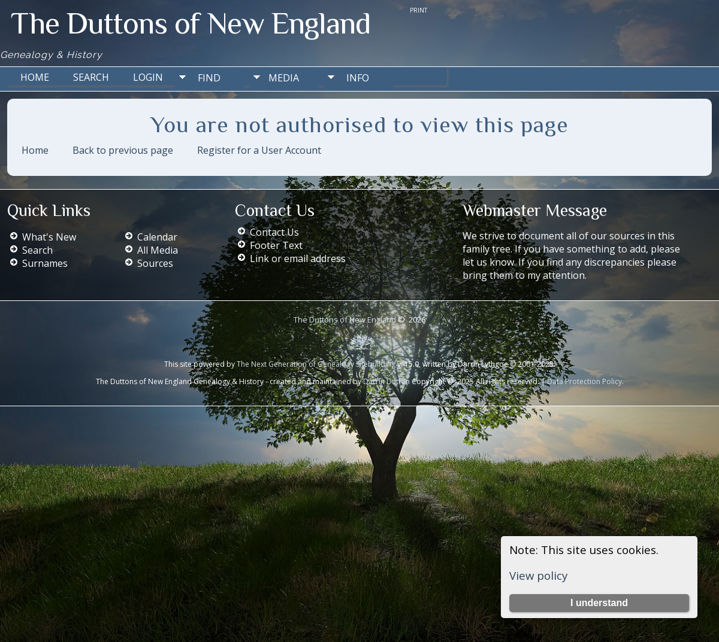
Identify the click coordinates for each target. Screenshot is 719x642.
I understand (599, 603)
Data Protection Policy (584, 381)
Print (418, 10)
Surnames (45, 263)
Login (148, 77)
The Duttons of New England (191, 23)
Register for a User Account (259, 150)
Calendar (157, 237)
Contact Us (274, 232)
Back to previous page (122, 150)
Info (357, 77)
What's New (49, 237)
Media (283, 77)
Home (34, 77)
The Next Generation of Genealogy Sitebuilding (316, 364)
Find (209, 77)
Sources (155, 263)
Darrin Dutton (385, 381)
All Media (157, 250)
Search (91, 77)
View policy (538, 575)
